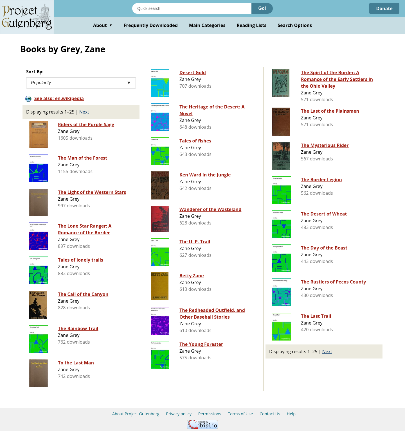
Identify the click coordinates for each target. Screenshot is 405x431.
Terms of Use (240, 413)
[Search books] (191, 8)
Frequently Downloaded (151, 25)
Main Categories (207, 25)
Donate (384, 8)
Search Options (295, 25)
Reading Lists (252, 25)
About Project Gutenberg (135, 413)
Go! (262, 8)
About (102, 25)
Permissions (209, 413)
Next (84, 112)
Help (291, 413)
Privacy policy (179, 413)
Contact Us (270, 413)
